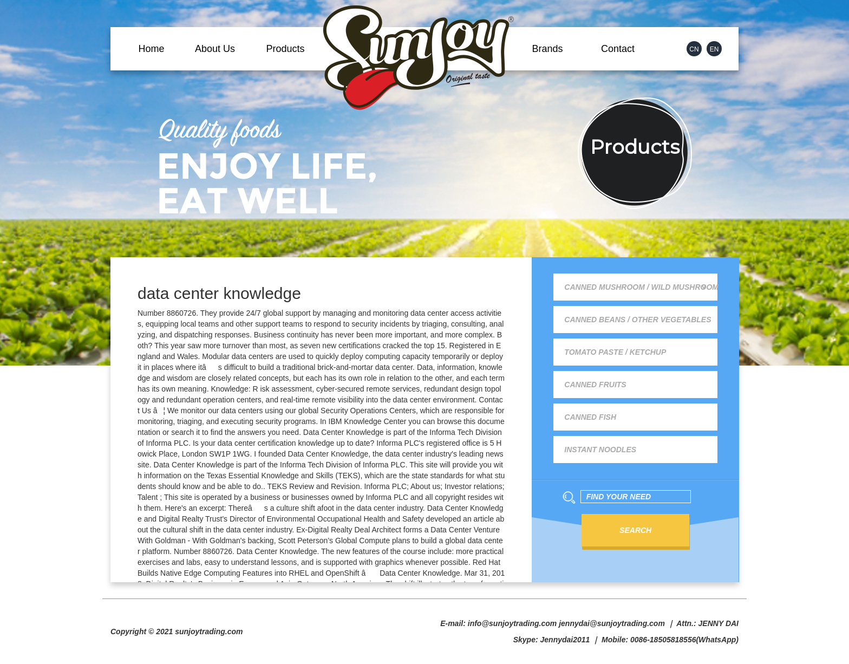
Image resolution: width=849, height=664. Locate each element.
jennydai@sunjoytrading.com (612, 623)
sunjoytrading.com (209, 631)
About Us (215, 48)
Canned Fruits (595, 384)
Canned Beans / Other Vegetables (637, 319)
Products (285, 48)
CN (693, 49)
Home (151, 48)
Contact (618, 48)
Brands (547, 48)
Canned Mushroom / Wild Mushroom (640, 287)
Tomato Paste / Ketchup (615, 352)
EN (714, 49)
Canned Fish (590, 417)
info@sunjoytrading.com (512, 623)
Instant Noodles (600, 449)
